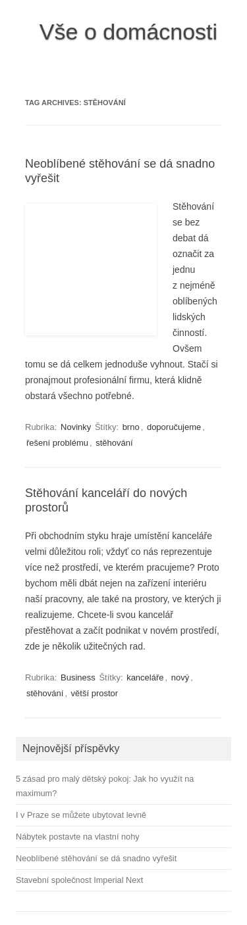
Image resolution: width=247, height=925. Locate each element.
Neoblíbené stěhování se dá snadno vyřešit (96, 858)
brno (131, 427)
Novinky (76, 427)
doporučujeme (174, 427)
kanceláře (144, 677)
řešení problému (57, 443)
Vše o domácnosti (128, 31)
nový (180, 677)
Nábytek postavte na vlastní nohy (78, 837)
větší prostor (95, 693)
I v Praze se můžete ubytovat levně (81, 815)
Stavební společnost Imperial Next (79, 880)
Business (78, 677)
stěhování (114, 443)
